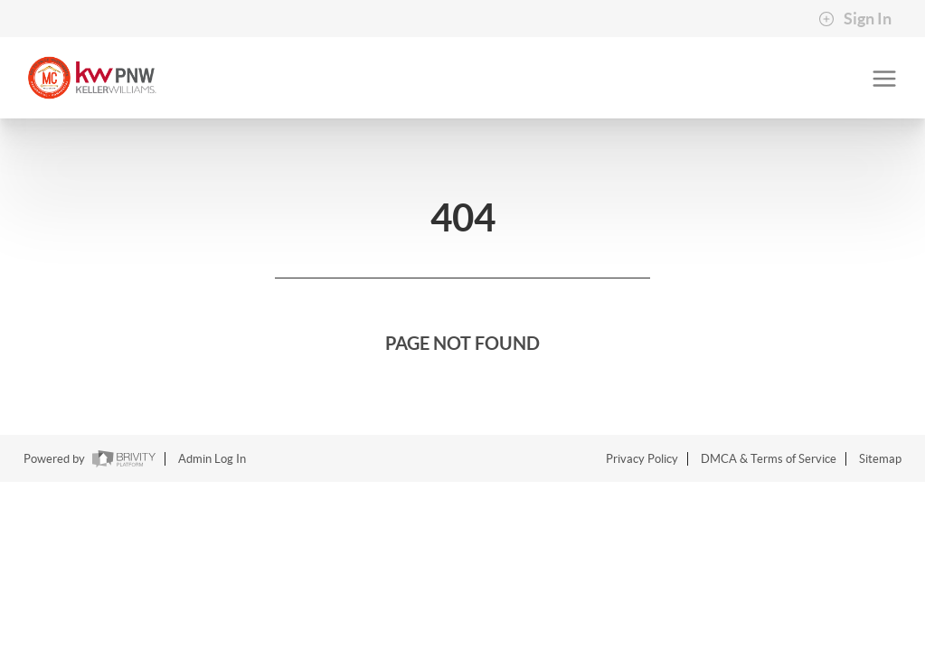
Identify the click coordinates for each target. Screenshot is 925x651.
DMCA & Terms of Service (768, 459)
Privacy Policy (642, 459)
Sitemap (880, 459)
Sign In (855, 19)
